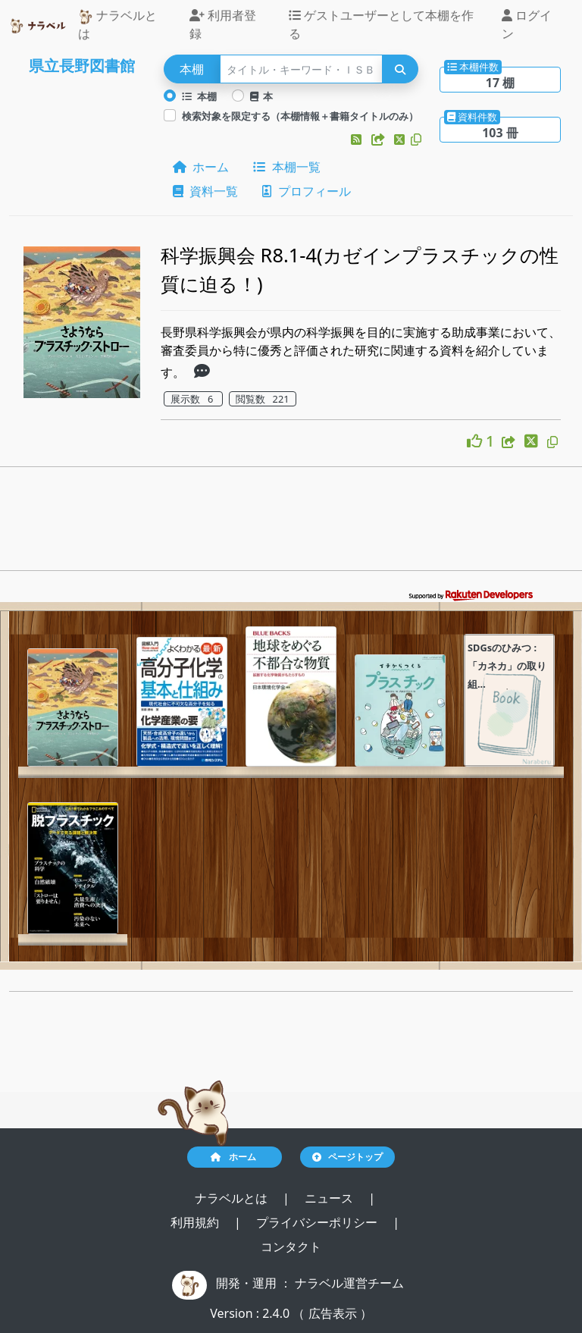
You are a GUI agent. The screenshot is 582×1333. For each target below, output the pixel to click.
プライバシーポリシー (318, 1222)
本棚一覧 (286, 166)
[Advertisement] (291, 523)
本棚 (199, 96)
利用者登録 (222, 24)
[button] (358, 139)
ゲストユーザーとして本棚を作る (381, 24)
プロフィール (306, 191)
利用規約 (196, 1222)
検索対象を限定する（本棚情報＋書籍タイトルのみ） (300, 116)
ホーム (201, 166)
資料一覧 (205, 191)
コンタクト (291, 1246)
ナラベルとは (117, 24)
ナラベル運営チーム (349, 1283)
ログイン (527, 24)
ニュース (330, 1198)
